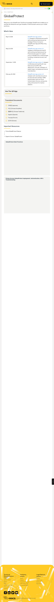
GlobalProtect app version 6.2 (36, 48)
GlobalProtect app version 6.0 (36, 74)
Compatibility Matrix (8, 585)
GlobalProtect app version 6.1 (35, 62)
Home (5, 11)
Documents (39, 583)
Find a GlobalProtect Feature (13, 131)
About (21, 578)
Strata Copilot (45, 4)
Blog (5, 583)
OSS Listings (7, 587)
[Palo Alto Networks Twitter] (13, 593)
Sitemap (6, 588)
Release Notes (7, 579)
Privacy (38, 578)
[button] (53, 482)
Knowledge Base (24, 585)
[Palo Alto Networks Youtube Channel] (16, 593)
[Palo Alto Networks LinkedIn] (9, 593)
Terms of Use (39, 581)
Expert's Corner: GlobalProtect (14, 136)
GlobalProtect (10, 11)
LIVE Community (24, 583)
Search (5, 581)
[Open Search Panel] (31, 4)
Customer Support (24, 581)
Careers (22, 580)
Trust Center (39, 580)
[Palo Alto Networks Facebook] (5, 593)
